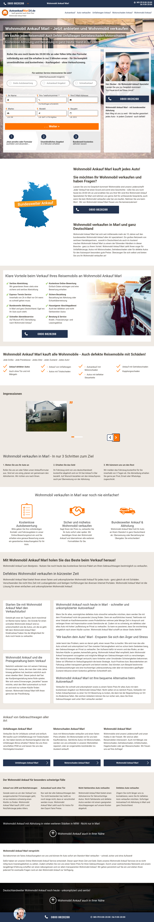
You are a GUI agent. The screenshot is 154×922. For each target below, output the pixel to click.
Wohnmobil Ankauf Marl (127, 761)
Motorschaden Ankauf (122, 12)
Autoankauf (70, 12)
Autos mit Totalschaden (60, 371)
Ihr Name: (11, 95)
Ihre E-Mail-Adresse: (78, 95)
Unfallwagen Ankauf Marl (26, 761)
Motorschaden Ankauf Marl (77, 761)
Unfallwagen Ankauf (101, 12)
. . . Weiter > (51, 126)
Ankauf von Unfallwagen (60, 367)
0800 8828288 (16, 3)
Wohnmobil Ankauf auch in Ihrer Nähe (77, 831)
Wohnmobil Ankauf (142, 12)
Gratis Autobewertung (23, 83)
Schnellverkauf (86, 83)
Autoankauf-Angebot (56, 83)
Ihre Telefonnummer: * (48, 95)
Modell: (41, 108)
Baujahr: (73, 108)
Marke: (10, 108)
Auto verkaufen (84, 12)
